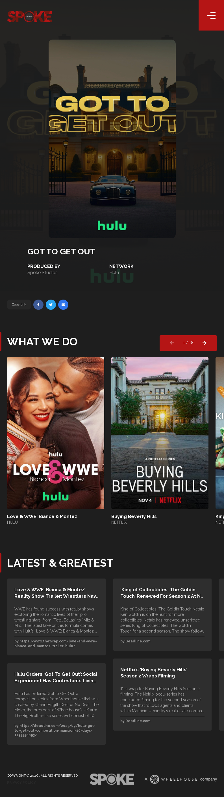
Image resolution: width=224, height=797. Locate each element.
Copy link (19, 304)
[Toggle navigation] (211, 15)
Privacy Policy (21, 783)
